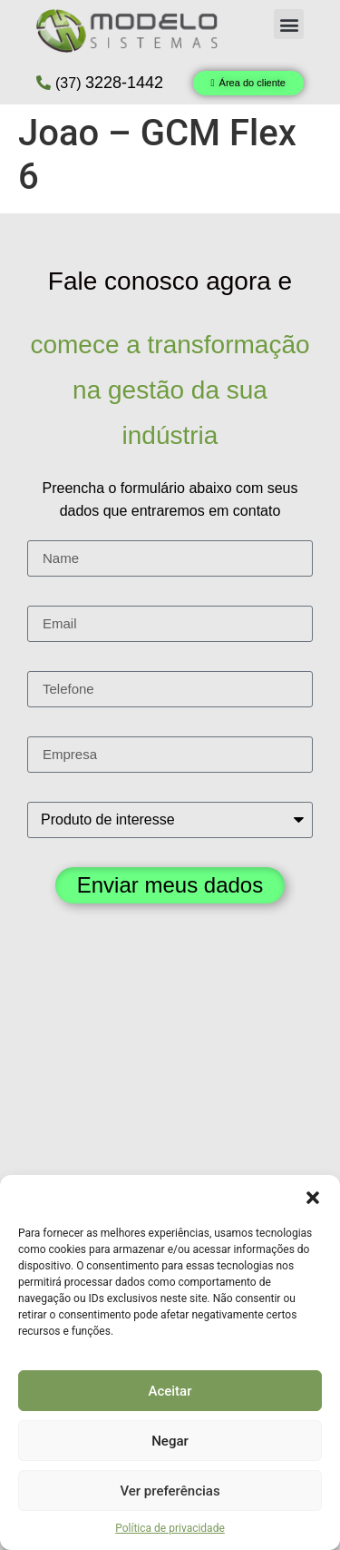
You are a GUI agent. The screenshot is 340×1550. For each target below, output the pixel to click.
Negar (170, 1441)
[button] (313, 1198)
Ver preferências (169, 1491)
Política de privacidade (170, 1528)
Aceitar (169, 1391)
